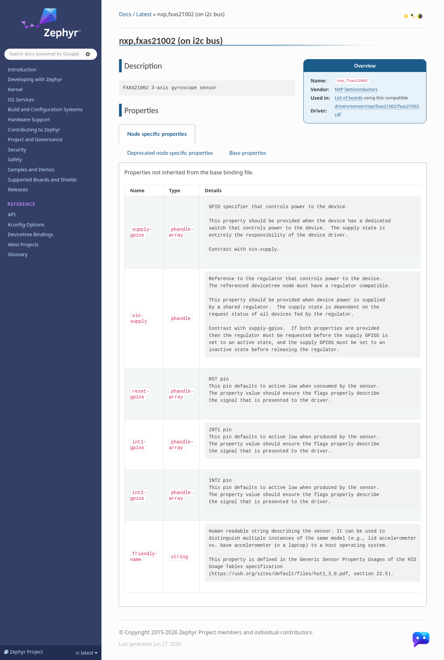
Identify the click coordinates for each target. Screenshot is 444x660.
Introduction (22, 69)
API (12, 214)
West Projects (23, 244)
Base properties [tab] (247, 153)
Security (17, 149)
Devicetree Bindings (30, 234)
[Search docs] (50, 54)
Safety (15, 159)
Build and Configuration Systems (45, 109)
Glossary (17, 254)
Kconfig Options (26, 224)
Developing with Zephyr (35, 79)
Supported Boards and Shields (42, 179)
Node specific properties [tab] (157, 134)
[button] (88, 54)
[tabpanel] (273, 385)
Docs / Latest (135, 14)
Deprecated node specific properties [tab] (170, 153)
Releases (18, 189)
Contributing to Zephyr (34, 129)
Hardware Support (29, 119)
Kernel (15, 89)
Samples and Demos (31, 169)
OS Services (21, 99)
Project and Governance (35, 139)
